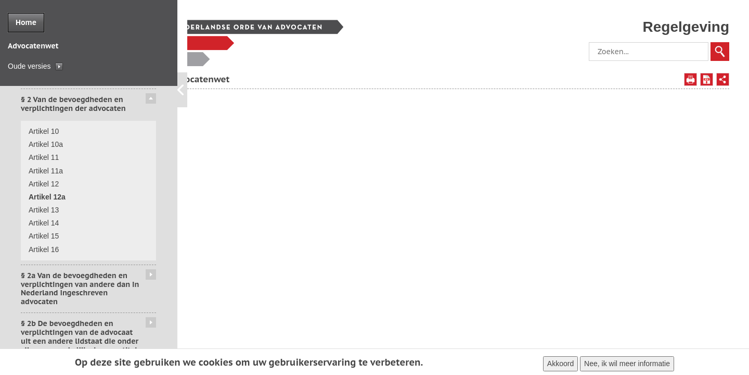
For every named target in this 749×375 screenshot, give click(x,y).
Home (26, 22)
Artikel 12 (44, 184)
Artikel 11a (46, 171)
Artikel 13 (44, 210)
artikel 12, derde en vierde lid (510, 122)
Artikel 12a (47, 197)
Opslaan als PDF (706, 79)
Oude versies (29, 66)
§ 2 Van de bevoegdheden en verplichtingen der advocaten (73, 104)
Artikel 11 (44, 157)
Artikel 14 (44, 223)
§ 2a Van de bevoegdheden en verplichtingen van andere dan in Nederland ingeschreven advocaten (80, 288)
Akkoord (560, 365)
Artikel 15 (44, 236)
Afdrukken (690, 79)
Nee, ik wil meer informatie (627, 365)
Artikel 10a (46, 144)
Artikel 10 (44, 131)
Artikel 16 (44, 249)
